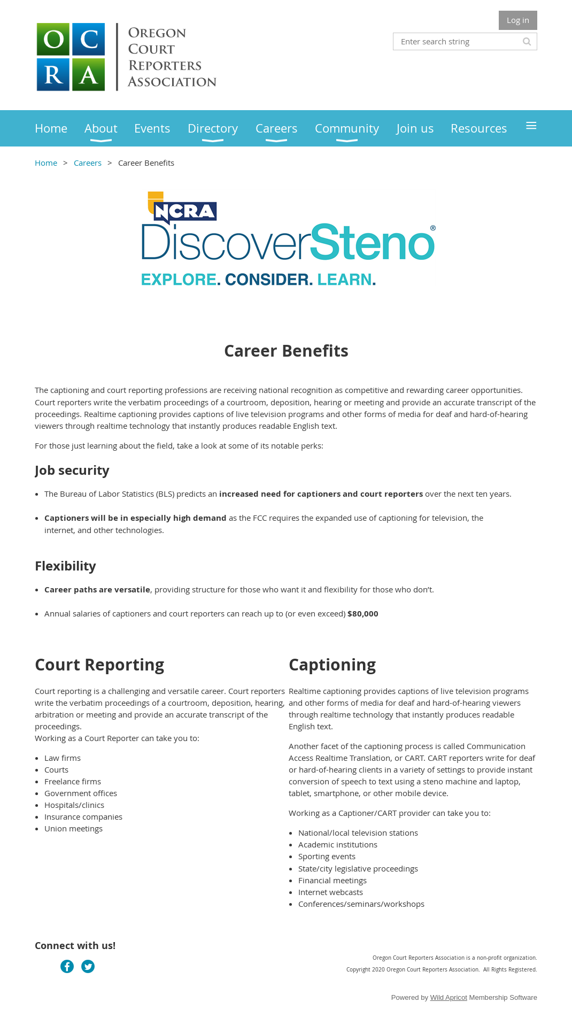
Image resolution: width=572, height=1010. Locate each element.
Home (46, 162)
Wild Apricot (448, 997)
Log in (518, 19)
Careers (88, 162)
